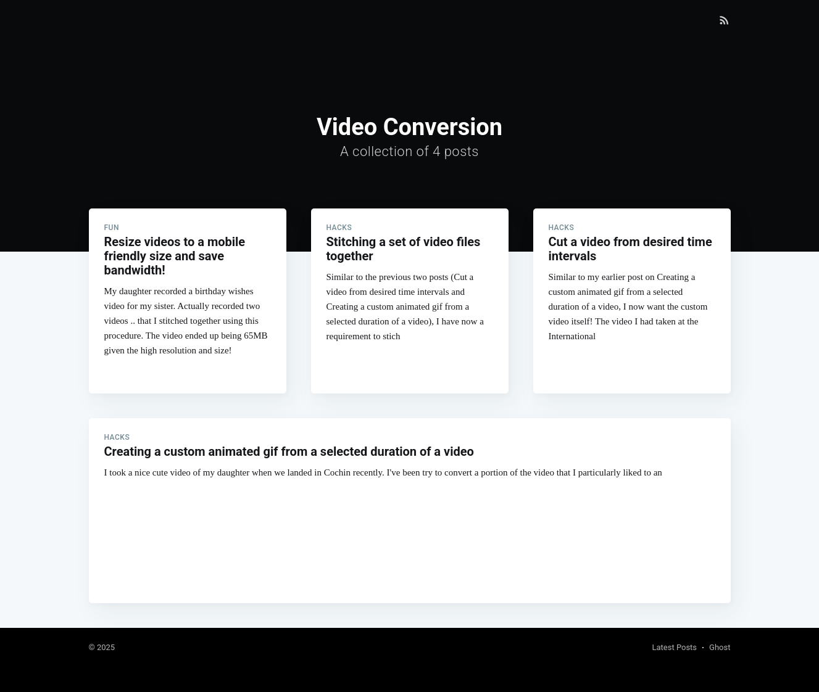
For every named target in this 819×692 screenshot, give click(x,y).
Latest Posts (674, 647)
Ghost (719, 647)
